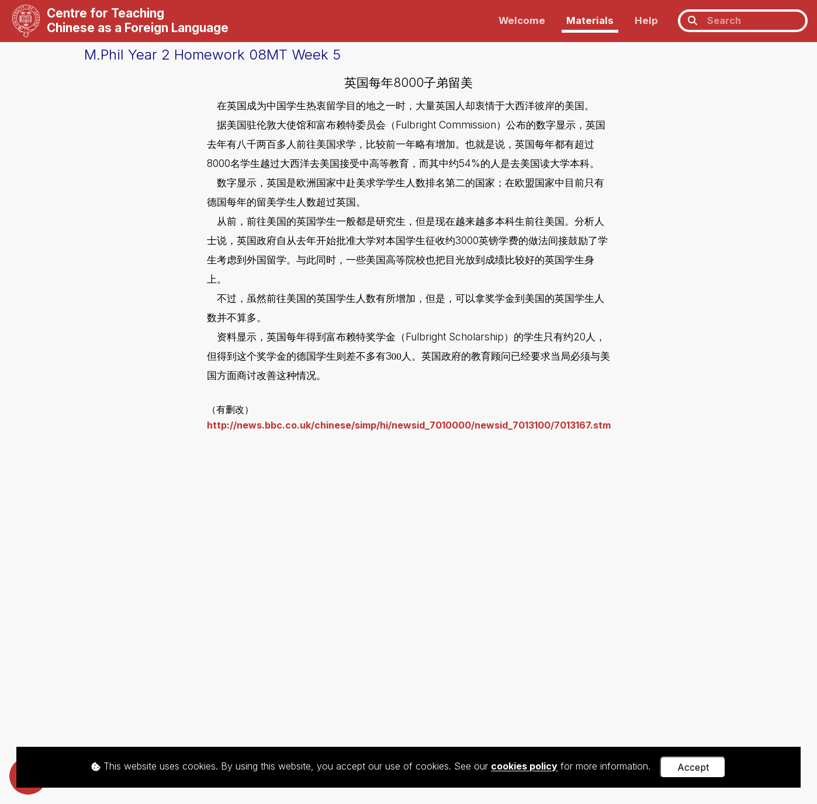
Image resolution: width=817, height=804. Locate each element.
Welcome (521, 20)
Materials (590, 20)
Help (646, 20)
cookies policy (524, 766)
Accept (693, 767)
